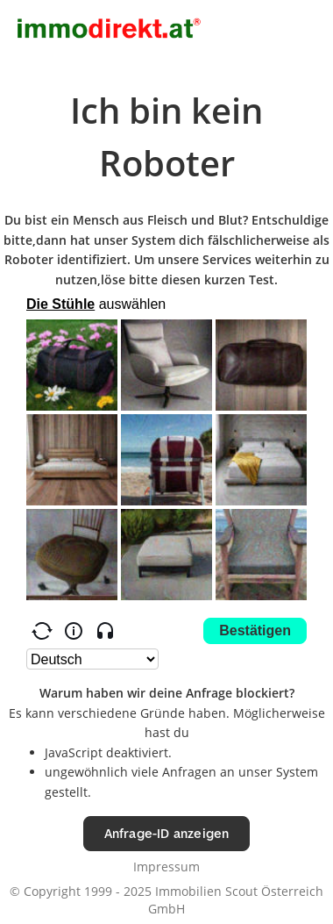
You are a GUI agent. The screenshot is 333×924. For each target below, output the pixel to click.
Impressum (166, 866)
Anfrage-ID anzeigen (167, 833)
